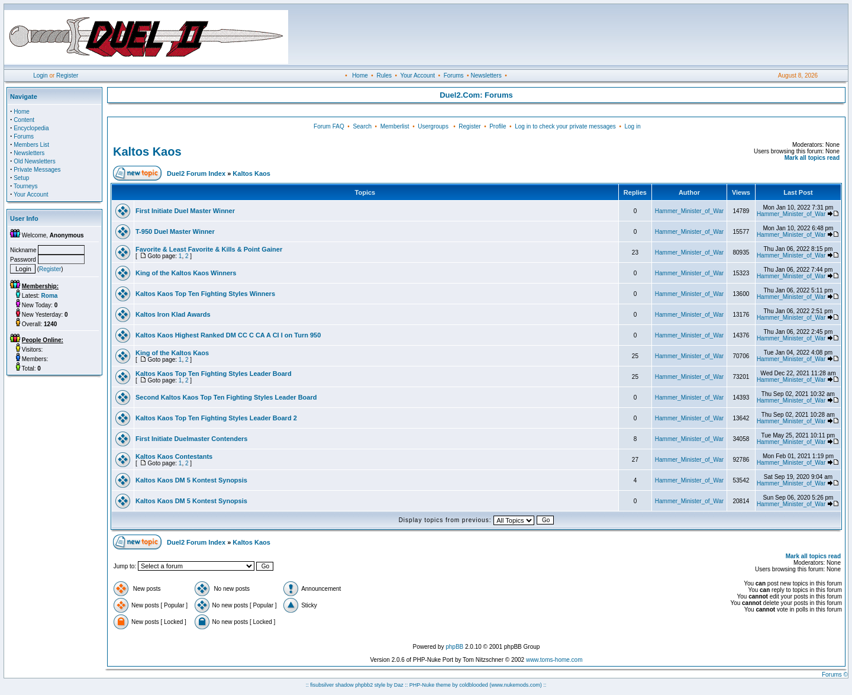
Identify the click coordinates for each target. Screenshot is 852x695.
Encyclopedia (31, 128)
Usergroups (433, 126)
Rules (384, 75)
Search (362, 126)
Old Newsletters (35, 161)
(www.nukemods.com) (515, 685)
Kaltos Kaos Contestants (173, 456)
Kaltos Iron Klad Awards (173, 314)
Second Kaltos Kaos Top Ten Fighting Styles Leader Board (226, 397)
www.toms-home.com (554, 660)
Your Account (417, 75)
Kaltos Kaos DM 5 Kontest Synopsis (191, 480)
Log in (632, 126)
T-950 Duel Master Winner (175, 231)
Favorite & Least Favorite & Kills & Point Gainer (208, 249)
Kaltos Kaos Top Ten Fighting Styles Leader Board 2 (216, 417)
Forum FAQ (329, 126)
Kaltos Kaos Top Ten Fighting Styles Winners (205, 293)
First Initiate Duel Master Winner (185, 210)
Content (24, 120)
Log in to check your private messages (565, 126)
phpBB (454, 646)
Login (40, 75)
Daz (399, 685)
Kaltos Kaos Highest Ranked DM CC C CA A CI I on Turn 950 (228, 335)
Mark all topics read (812, 158)
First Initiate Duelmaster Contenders (191, 438)
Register (67, 75)
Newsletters (485, 75)
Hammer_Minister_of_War (689, 211)
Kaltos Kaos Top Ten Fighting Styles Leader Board (213, 373)
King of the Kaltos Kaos (172, 352)
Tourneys (26, 186)
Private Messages (37, 169)
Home (360, 75)
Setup (21, 178)
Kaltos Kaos (147, 151)
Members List (31, 144)
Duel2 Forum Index (196, 173)
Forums (454, 75)
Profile (497, 126)
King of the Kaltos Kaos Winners (185, 272)
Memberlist (394, 126)
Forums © (835, 674)
